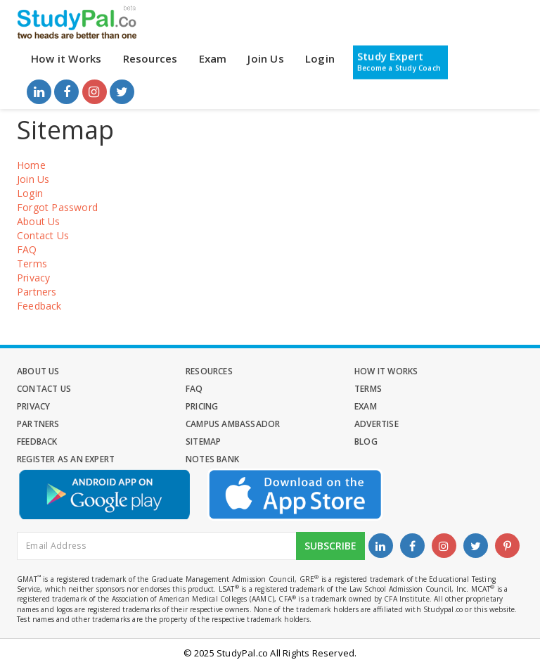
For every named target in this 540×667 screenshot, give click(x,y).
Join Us (265, 58)
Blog (366, 441)
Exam (213, 58)
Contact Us (43, 235)
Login (320, 58)
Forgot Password (57, 207)
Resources (150, 58)
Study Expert (399, 61)
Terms (32, 263)
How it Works (66, 58)
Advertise (376, 424)
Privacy (33, 277)
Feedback (39, 305)
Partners (37, 291)
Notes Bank (212, 459)
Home (31, 165)
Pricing (202, 406)
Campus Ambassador (233, 424)
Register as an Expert (66, 459)
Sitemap (203, 441)
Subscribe (330, 545)
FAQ (27, 249)
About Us (38, 221)
